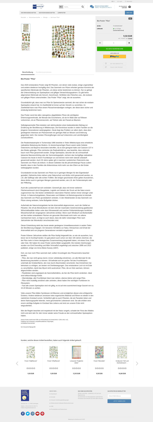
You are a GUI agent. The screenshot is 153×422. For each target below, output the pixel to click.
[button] (113, 1)
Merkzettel (128, 1)
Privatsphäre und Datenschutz (59, 409)
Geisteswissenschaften (47, 12)
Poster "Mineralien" (99, 361)
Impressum (54, 394)
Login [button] (119, 1)
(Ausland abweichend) (118, 30)
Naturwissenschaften (28, 12)
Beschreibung (27, 72)
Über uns (129, 12)
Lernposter (61, 12)
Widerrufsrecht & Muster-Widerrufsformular (62, 403)
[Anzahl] (114, 43)
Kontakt (53, 397)
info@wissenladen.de (30, 407)
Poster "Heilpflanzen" (31, 361)
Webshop (70, 419)
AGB (52, 406)
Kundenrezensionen (43, 72)
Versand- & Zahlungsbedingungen (60, 400)
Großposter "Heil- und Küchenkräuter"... (122, 362)
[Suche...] (61, 7)
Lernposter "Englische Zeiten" (76, 362)
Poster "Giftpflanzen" (53, 361)
